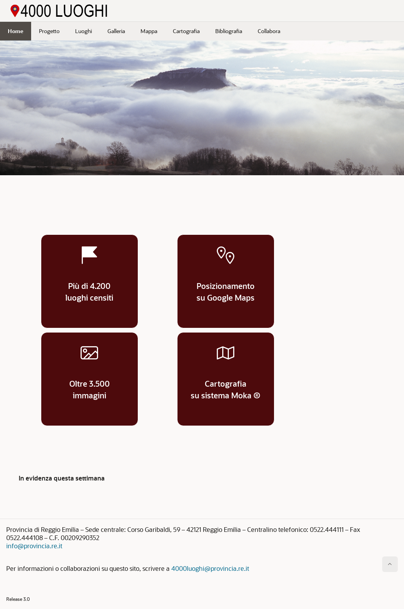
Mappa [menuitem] (149, 31)
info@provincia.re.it (34, 546)
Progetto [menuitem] (49, 31)
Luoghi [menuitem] (83, 31)
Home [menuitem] (15, 31)
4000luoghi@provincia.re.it (210, 568)
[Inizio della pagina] (390, 564)
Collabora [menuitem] (269, 31)
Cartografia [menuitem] (186, 31)
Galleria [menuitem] (116, 31)
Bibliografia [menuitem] (228, 31)
